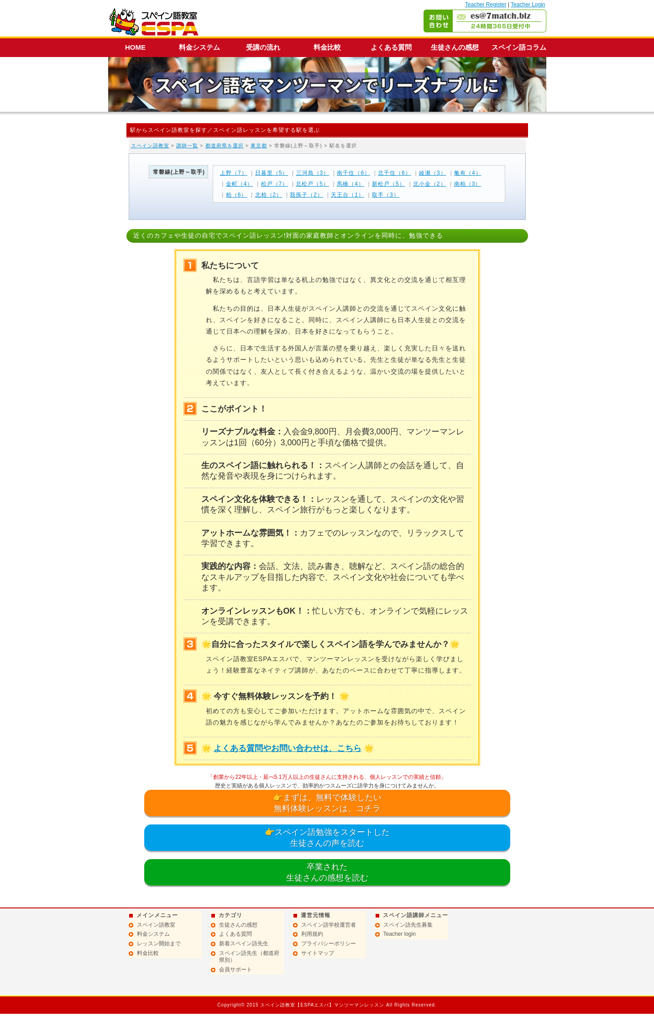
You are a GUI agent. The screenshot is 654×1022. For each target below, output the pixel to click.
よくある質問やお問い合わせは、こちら (287, 748)
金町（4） (239, 184)
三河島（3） (313, 173)
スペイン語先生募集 (408, 925)
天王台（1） (347, 195)
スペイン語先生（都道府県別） (249, 957)
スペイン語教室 (150, 145)
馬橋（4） (350, 184)
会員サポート (235, 969)
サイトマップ (317, 953)
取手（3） (385, 195)
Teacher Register (486, 4)
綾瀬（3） (432, 173)
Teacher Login (528, 4)
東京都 (259, 145)
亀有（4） (467, 173)
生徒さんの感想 (455, 47)
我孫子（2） (306, 195)
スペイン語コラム (519, 47)
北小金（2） (429, 184)
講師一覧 (187, 145)
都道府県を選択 (224, 145)
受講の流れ (263, 47)
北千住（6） (394, 173)
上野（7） (233, 173)
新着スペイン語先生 (243, 943)
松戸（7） (274, 184)
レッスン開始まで (159, 943)
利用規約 (312, 934)
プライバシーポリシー (328, 943)
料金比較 (327, 47)
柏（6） (236, 195)
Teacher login (399, 934)
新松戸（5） (388, 184)
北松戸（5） (312, 184)
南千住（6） (353, 173)
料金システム (199, 47)
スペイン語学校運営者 (328, 925)
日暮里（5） (271, 173)
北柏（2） (269, 195)
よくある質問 (391, 47)
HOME (135, 47)
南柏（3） (467, 184)
